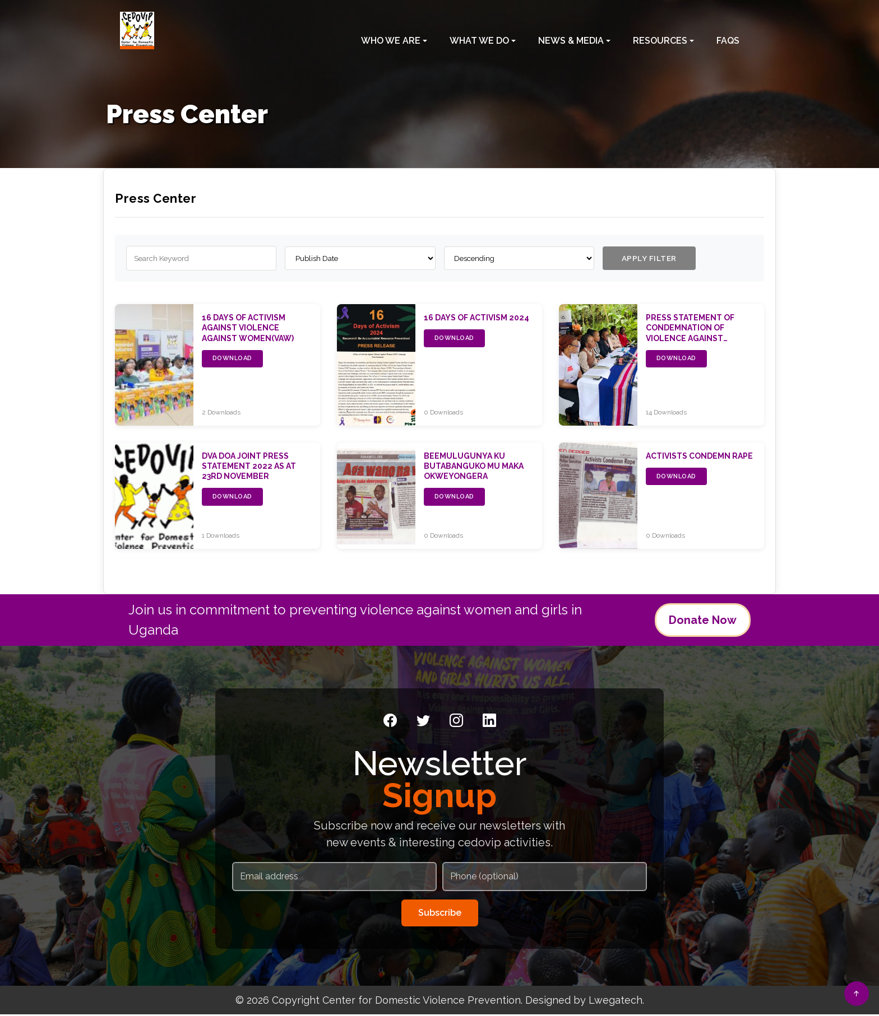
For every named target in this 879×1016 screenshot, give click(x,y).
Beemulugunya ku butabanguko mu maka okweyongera (474, 467)
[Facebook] (390, 722)
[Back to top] (856, 993)
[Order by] (360, 259)
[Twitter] (423, 722)
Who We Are (390, 37)
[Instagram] (456, 722)
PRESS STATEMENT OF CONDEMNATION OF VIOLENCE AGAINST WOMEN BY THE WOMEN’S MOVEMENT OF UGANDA (698, 340)
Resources (660, 37)
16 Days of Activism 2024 (476, 319)
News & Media (571, 37)
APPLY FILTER (652, 258)
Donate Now (703, 621)
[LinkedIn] (489, 722)
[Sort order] (519, 259)
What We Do (479, 37)
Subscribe (439, 914)
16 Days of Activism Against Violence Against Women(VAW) (248, 329)
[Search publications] (201, 259)
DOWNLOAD (233, 360)
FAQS (727, 37)
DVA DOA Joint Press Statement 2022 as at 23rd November (249, 467)
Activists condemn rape (699, 457)
